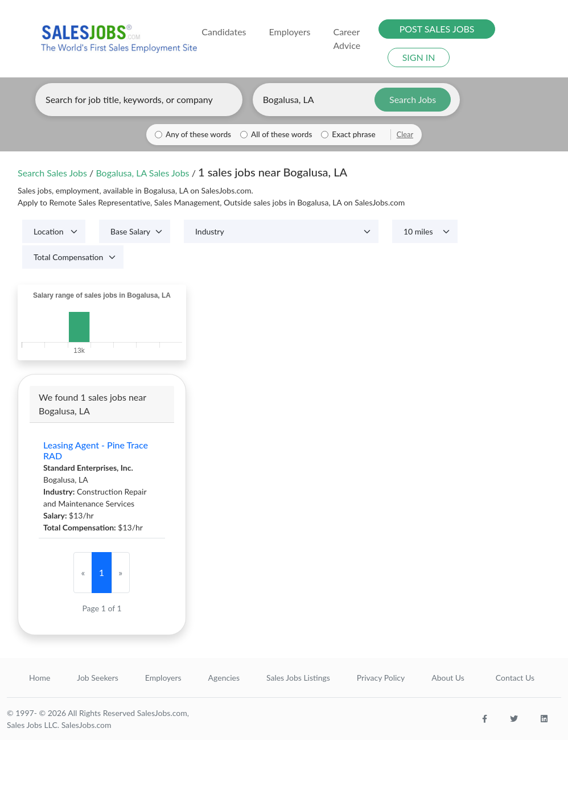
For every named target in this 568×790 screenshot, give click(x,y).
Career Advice (346, 38)
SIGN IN (418, 57)
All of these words (281, 134)
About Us (447, 677)
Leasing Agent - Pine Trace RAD (95, 450)
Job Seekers (97, 677)
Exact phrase (353, 134)
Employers (163, 677)
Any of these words (198, 134)
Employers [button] (290, 31)
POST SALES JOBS (437, 28)
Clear (405, 134)
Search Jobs (412, 99)
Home (39, 677)
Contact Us (515, 677)
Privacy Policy (381, 677)
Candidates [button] (223, 31)
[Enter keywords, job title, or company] (138, 99)
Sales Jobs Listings (298, 677)
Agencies (224, 677)
